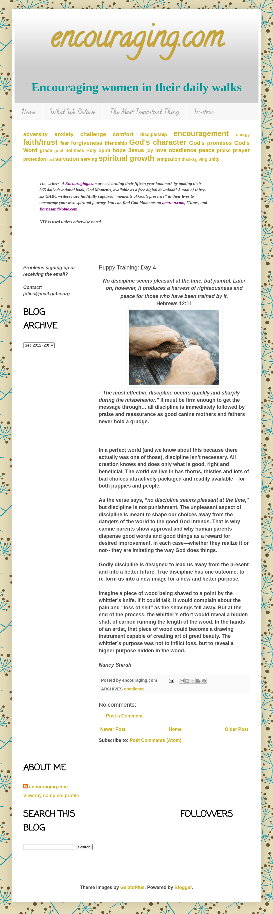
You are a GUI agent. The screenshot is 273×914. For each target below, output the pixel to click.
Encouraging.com (81, 183)
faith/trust (40, 142)
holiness (74, 150)
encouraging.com (136, 40)
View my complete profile (51, 795)
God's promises (210, 143)
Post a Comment (124, 715)
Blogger (183, 887)
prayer (241, 150)
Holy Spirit (98, 150)
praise (224, 150)
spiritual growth (127, 158)
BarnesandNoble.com (58, 209)
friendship (116, 143)
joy (149, 150)
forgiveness (86, 143)
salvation (67, 159)
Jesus (136, 150)
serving (89, 159)
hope (119, 150)
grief (58, 150)
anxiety (63, 134)
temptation (168, 159)
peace (206, 150)
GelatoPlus (132, 887)
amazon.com (173, 202)
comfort (123, 134)
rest (50, 159)
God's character (157, 142)
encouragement (201, 133)
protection (34, 159)
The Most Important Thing (144, 111)
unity (214, 159)
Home (28, 111)
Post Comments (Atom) (156, 740)
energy (243, 134)
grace (46, 150)
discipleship (153, 134)
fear (64, 143)
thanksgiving (194, 159)
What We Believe (73, 111)
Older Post (236, 729)
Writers (203, 111)
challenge (93, 134)
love (160, 150)
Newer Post (112, 729)
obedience (182, 150)
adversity (35, 134)
